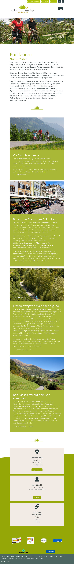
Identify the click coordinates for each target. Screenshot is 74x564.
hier (3, 561)
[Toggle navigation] (60, 8)
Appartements (37, 515)
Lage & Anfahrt (37, 470)
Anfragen (37, 497)
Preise (37, 517)
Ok (9, 561)
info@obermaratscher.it (37, 490)
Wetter (37, 522)
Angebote (37, 519)
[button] (14, 284)
